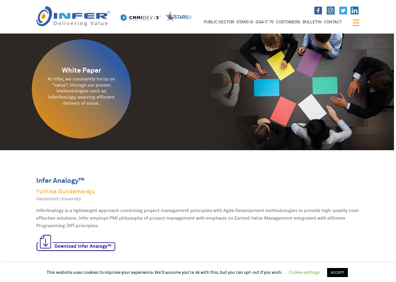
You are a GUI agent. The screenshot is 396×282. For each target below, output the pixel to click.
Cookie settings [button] (304, 272)
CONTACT (333, 21)
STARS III (244, 21)
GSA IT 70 (265, 21)
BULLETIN (312, 21)
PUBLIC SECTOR (219, 21)
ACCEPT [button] (337, 272)
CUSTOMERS (288, 21)
